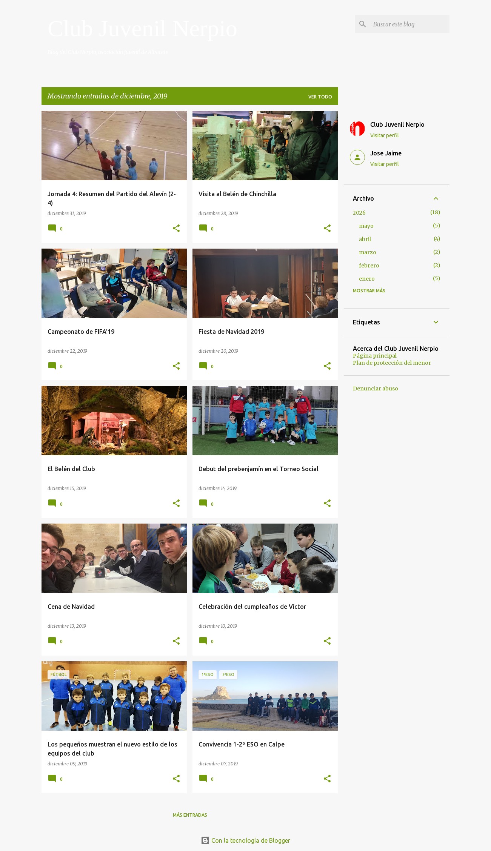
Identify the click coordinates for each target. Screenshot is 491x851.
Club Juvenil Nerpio (142, 28)
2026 (359, 212)
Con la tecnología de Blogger (245, 840)
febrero (369, 265)
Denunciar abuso (375, 388)
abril (365, 239)
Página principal (375, 355)
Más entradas (190, 815)
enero (367, 278)
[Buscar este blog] (409, 24)
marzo (367, 252)
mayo (366, 226)
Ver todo (320, 96)
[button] (176, 229)
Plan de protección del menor (392, 362)
